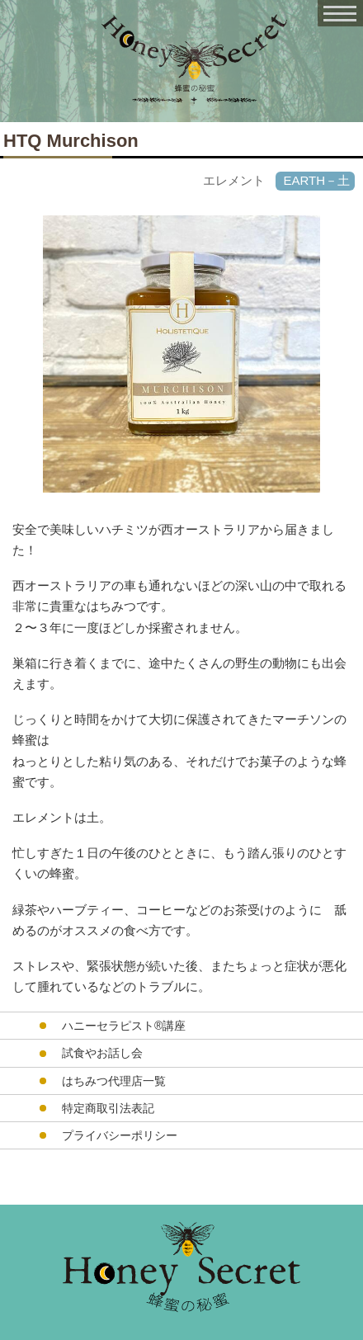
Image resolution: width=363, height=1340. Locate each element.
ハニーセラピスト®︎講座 (124, 1025)
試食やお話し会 (102, 1052)
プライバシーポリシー (119, 1135)
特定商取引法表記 (108, 1108)
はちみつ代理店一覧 (114, 1081)
